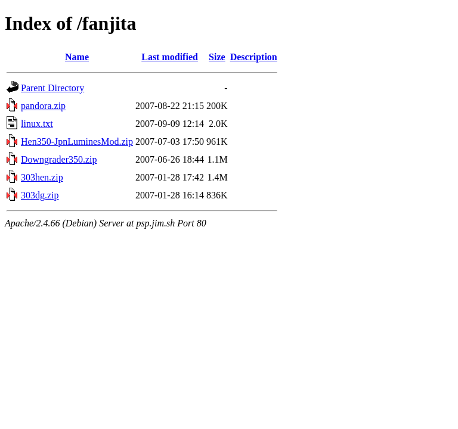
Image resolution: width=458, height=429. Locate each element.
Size (217, 57)
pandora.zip (43, 106)
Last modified (169, 57)
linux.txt (37, 124)
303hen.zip (42, 177)
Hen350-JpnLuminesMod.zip (77, 141)
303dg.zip (40, 195)
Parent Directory (52, 88)
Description (253, 57)
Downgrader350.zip (59, 159)
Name (77, 57)
